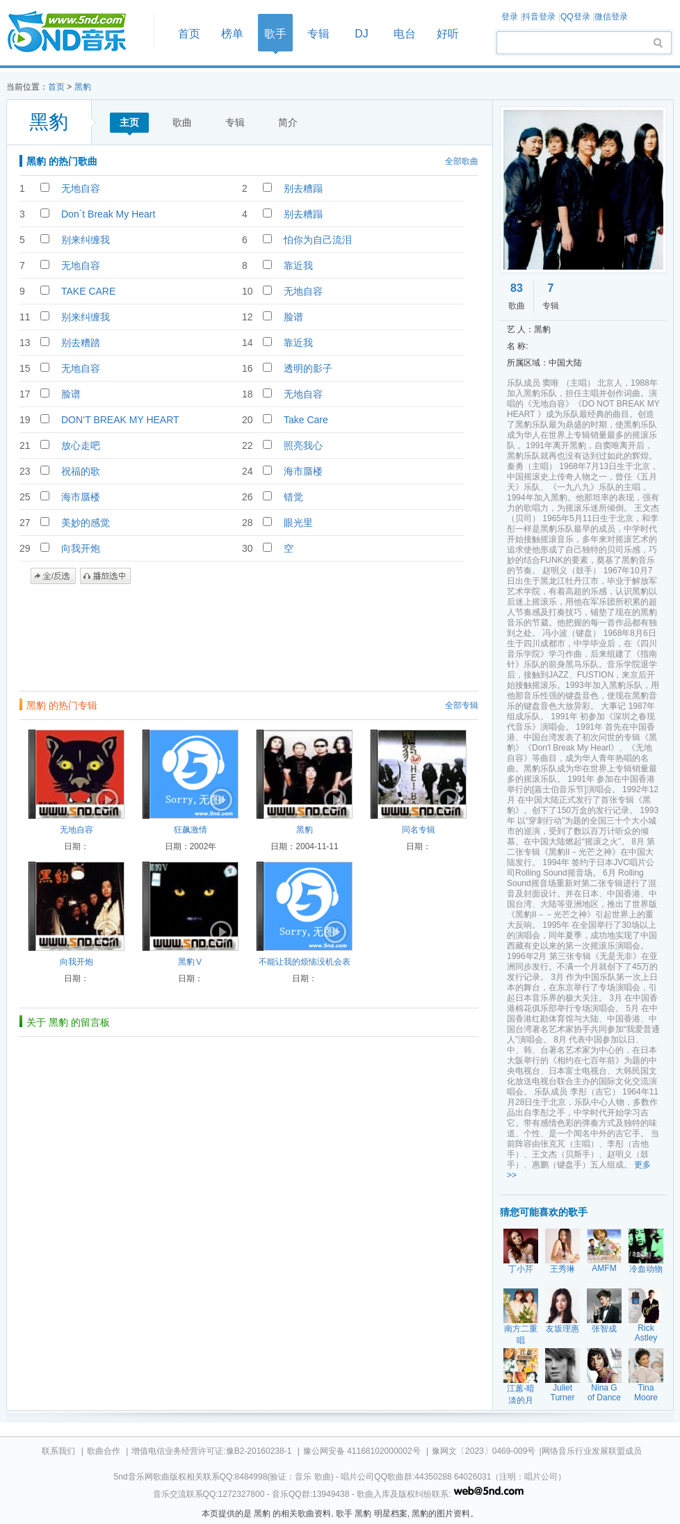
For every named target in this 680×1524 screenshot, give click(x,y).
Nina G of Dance (604, 1392)
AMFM (604, 1268)
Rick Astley (646, 1333)
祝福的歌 (80, 471)
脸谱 (293, 316)
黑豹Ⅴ (190, 962)
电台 (405, 34)
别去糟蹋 (303, 188)
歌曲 (182, 122)
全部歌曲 (461, 161)
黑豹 (82, 87)
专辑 (318, 34)
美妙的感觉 (85, 522)
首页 (75, 32)
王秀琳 (562, 1269)
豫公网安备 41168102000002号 (362, 1451)
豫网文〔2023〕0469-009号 (483, 1451)
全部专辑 (461, 705)
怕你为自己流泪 (318, 239)
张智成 (604, 1329)
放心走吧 (80, 445)
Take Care (306, 419)
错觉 (293, 496)
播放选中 (105, 576)
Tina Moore (646, 1392)
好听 (448, 34)
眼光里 (298, 522)
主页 (129, 122)
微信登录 (611, 17)
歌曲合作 (103, 1451)
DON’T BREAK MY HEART (120, 419)
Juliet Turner (563, 1392)
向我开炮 (80, 548)
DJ (362, 34)
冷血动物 (646, 1269)
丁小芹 (520, 1269)
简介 (288, 122)
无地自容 (80, 188)
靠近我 (298, 265)
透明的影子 (308, 368)
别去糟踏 (80, 342)
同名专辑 (418, 830)
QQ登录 (575, 17)
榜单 (232, 34)
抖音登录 (539, 17)
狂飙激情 (190, 830)
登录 (509, 17)
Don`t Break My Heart (108, 214)
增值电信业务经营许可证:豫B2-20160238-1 (211, 1451)
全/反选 (53, 576)
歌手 (275, 34)
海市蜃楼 (303, 471)
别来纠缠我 (85, 239)
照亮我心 (303, 445)
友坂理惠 (562, 1329)
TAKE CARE (88, 291)
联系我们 (58, 1451)
